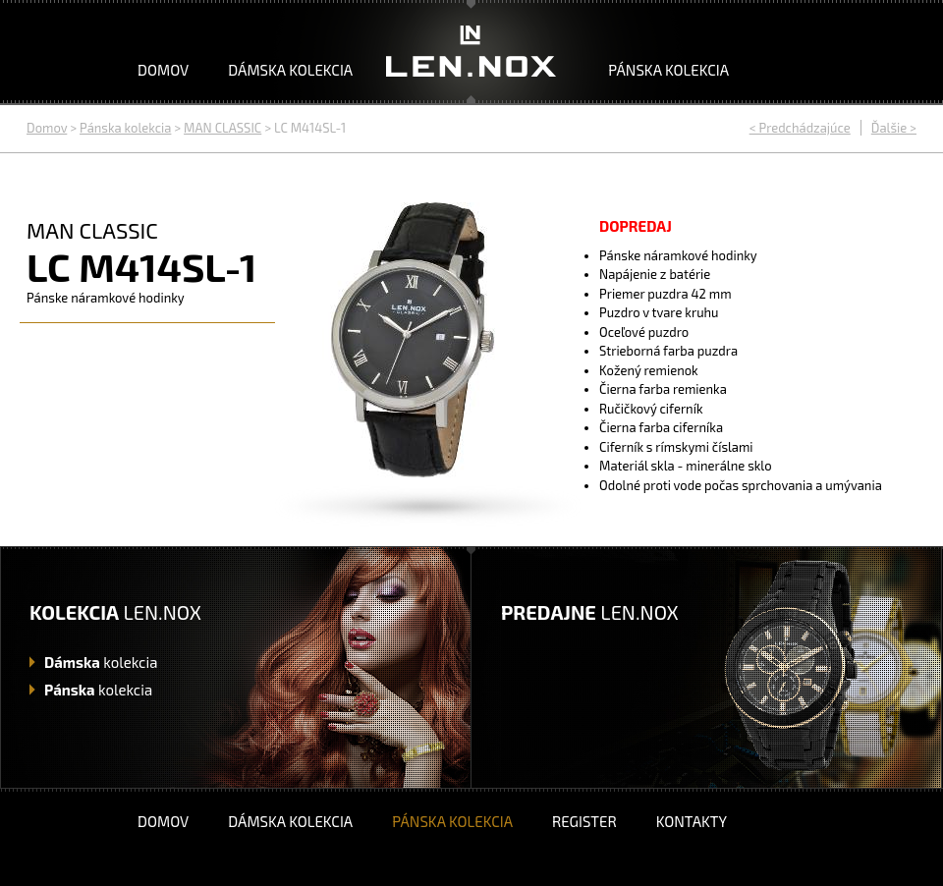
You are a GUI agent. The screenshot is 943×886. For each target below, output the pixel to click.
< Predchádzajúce (800, 128)
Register (584, 821)
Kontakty (691, 821)
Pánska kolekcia (668, 70)
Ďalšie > (893, 128)
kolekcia (100, 662)
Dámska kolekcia (290, 70)
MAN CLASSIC (222, 128)
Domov (163, 70)
